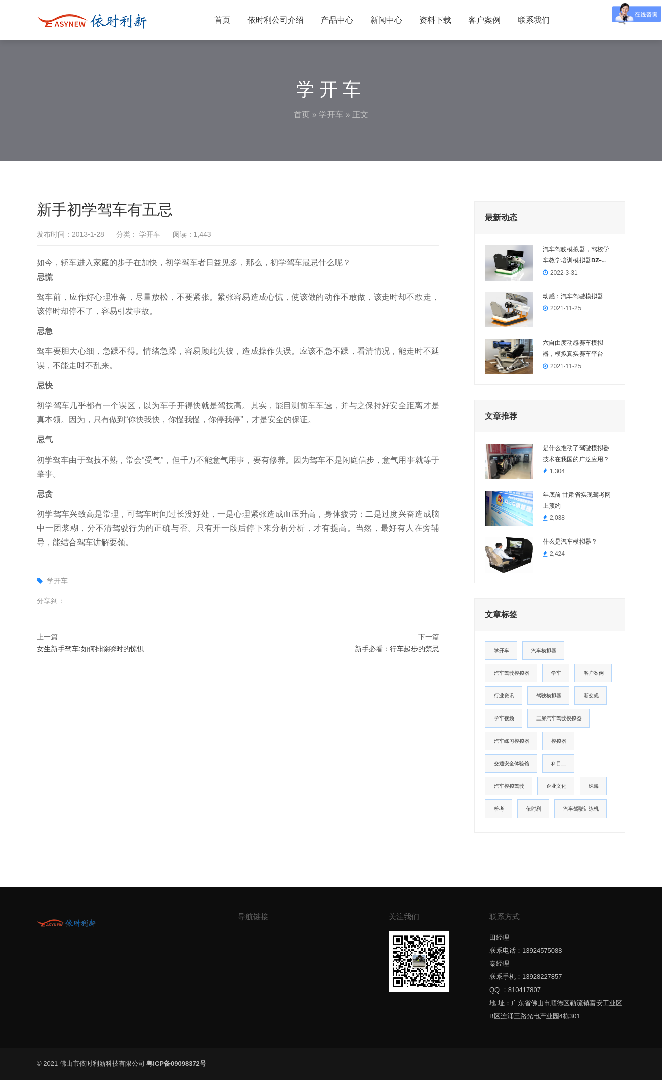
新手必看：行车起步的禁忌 (397, 649)
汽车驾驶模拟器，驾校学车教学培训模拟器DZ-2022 (576, 256)
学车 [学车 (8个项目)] (556, 673)
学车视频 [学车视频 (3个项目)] (504, 718)
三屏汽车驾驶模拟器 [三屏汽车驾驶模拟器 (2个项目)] (559, 718)
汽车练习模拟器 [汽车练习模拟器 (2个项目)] (511, 741)
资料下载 (435, 20)
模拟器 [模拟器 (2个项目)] (558, 741)
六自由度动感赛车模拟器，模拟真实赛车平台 (573, 348)
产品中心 (337, 20)
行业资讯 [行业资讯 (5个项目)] (504, 695)
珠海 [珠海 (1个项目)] (594, 786)
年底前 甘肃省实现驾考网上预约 (577, 500)
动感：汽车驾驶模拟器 (573, 296)
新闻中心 (386, 20)
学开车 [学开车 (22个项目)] (501, 650)
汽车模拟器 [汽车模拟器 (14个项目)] (543, 650)
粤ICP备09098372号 (176, 1063)
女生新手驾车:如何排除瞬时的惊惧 (90, 649)
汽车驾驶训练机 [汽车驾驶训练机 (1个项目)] (581, 809)
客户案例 (484, 20)
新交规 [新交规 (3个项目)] (591, 695)
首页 (222, 20)
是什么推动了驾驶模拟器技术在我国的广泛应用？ (576, 453)
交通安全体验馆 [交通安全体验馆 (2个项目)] (511, 763)
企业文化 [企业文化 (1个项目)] (556, 786)
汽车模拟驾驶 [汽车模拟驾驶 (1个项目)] (509, 786)
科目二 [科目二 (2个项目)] (558, 763)
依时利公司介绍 (275, 20)
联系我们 (534, 20)
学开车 (331, 114)
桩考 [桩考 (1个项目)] (499, 809)
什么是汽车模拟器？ (570, 541)
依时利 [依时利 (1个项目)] (533, 809)
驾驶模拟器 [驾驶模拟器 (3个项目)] (548, 695)
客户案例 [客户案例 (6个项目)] (594, 673)
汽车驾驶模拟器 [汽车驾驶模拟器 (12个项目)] (511, 673)
